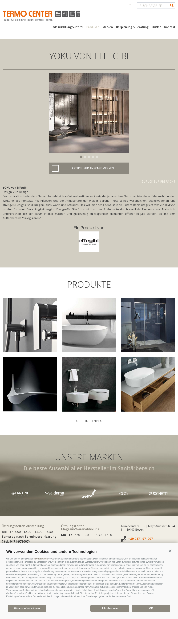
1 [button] (81, 157)
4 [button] (93, 157)
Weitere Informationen (27, 608)
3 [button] (89, 157)
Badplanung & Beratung (132, 27)
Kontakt (169, 27)
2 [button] (85, 157)
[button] (170, 551)
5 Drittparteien (41, 559)
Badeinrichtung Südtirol (67, 27)
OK (151, 608)
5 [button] (97, 157)
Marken (108, 27)
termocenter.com (44, 16)
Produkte (92, 27)
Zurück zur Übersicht (158, 181)
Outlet (156, 27)
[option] (89, 113)
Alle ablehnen (110, 608)
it (130, 5)
